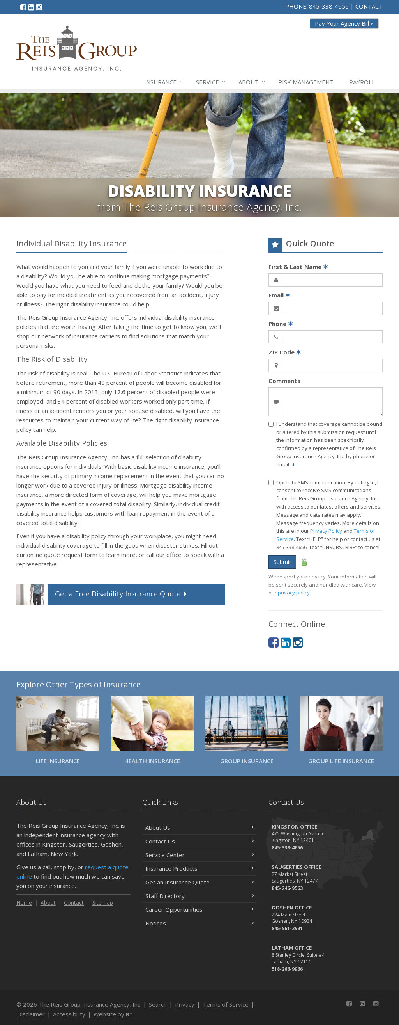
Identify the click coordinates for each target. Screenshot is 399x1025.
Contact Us (199, 841)
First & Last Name (298, 266)
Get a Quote (102, 594)
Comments (284, 380)
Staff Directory (199, 896)
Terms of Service (226, 1004)
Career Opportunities (199, 909)
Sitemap (102, 902)
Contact (74, 902)
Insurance (164, 82)
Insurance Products (199, 868)
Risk (306, 82)
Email (279, 295)
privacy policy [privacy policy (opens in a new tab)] (294, 592)
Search (158, 1004)
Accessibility (69, 1014)
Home (24, 902)
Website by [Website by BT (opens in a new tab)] (113, 1014)
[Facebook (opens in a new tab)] (23, 7)
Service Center (199, 855)
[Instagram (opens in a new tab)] (39, 7)
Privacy (184, 1004)
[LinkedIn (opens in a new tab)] (31, 7)
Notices (199, 923)
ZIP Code (284, 352)
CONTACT (369, 6)
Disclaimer (31, 1014)
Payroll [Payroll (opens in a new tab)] (362, 82)
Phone (280, 323)
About (252, 82)
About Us (199, 827)
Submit (282, 562)
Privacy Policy (326, 530)
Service (211, 82)
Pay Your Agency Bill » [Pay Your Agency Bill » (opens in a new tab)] (344, 23)
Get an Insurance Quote (199, 882)
